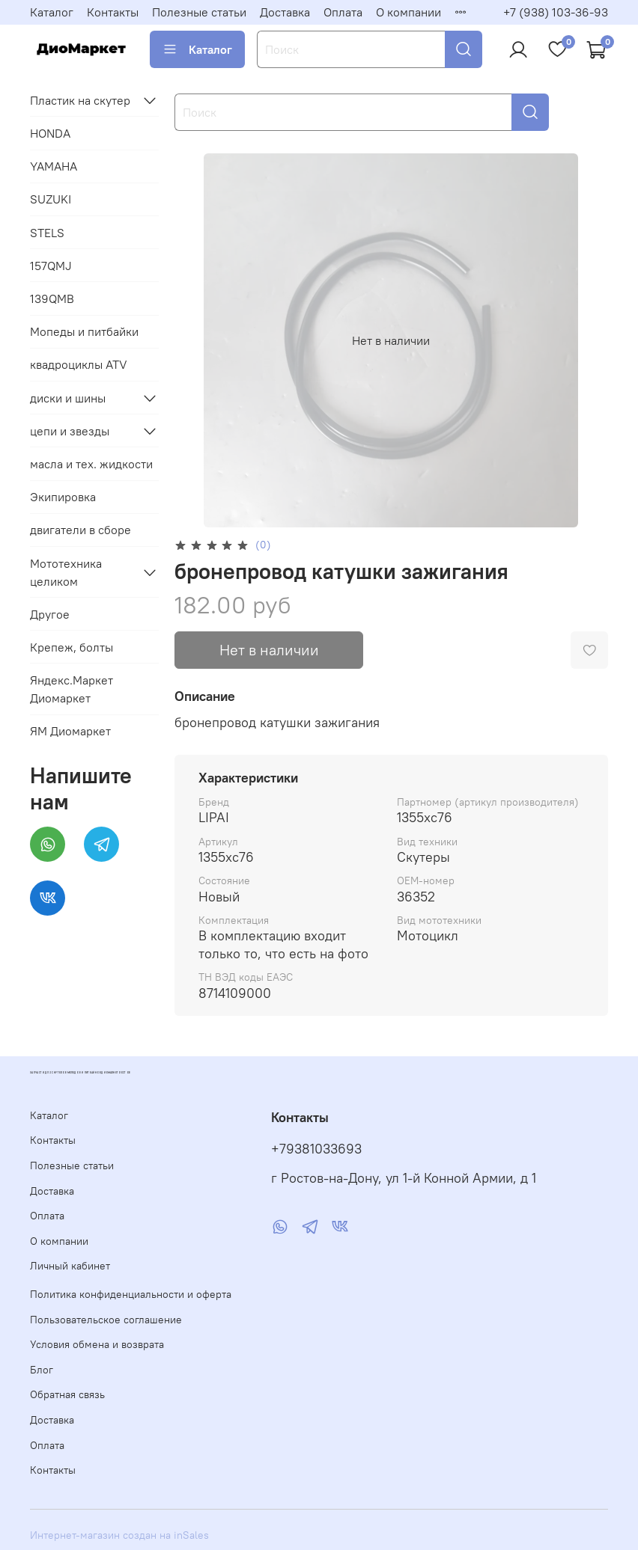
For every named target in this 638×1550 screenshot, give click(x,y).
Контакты (113, 11)
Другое (50, 614)
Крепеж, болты (71, 647)
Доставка (285, 11)
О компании (408, 11)
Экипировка (63, 496)
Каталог (51, 11)
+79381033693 (316, 1149)
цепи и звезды (69, 430)
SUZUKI (50, 199)
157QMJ (51, 265)
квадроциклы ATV (78, 364)
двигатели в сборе (80, 529)
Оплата (342, 11)
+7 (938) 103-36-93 (555, 11)
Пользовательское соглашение (106, 1319)
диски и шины (68, 397)
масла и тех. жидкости (91, 463)
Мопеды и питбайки (84, 331)
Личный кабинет (70, 1265)
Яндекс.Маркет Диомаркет (71, 689)
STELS (47, 232)
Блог (41, 1369)
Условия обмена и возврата (97, 1344)
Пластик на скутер (80, 100)
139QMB (52, 298)
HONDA (50, 133)
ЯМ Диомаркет (70, 730)
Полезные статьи (199, 11)
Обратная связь (67, 1394)
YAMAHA (53, 166)
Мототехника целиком (66, 572)
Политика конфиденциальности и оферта (130, 1294)
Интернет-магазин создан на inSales (119, 1535)
